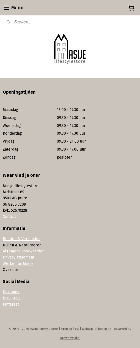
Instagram (12, 298)
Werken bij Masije (18, 263)
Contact (9, 216)
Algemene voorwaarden (23, 251)
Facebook (11, 292)
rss (77, 329)
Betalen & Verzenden (21, 238)
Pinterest (11, 304)
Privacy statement (18, 257)
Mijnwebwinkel (70, 338)
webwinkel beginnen (96, 329)
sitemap (66, 329)
